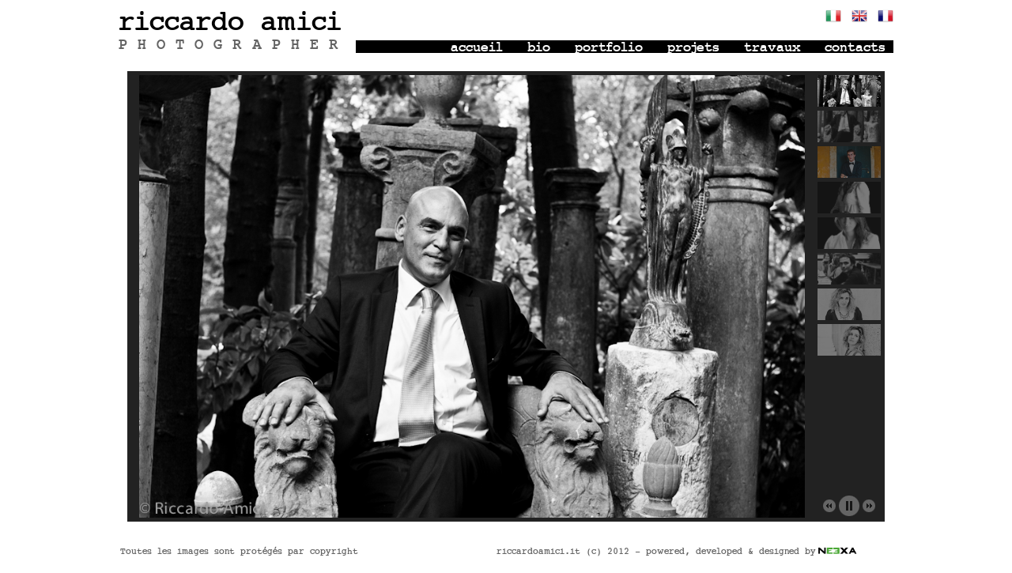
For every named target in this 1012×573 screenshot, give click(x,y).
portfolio (609, 47)
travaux (772, 47)
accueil (477, 47)
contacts (855, 47)
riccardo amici (230, 22)
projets (693, 47)
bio (538, 47)
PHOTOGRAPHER (234, 45)
